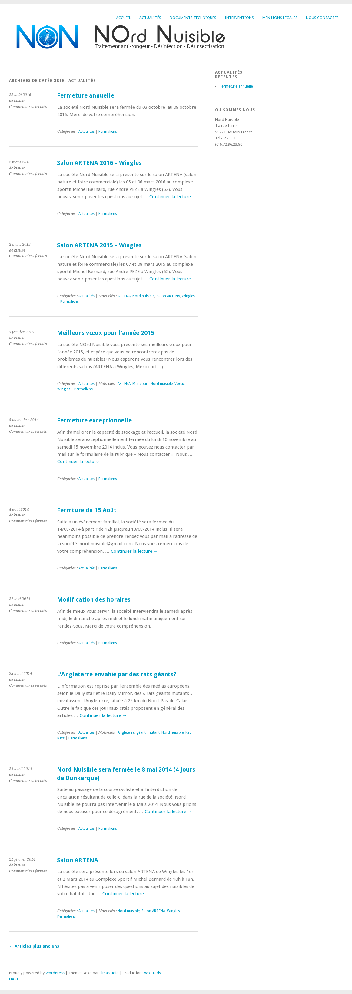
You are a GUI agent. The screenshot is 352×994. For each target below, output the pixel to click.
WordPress (55, 973)
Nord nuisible (143, 296)
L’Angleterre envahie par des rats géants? (116, 674)
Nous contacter (322, 17)
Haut (14, 979)
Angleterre (126, 732)
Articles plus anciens (34, 946)
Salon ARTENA (168, 296)
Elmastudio (109, 973)
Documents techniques (193, 17)
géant (141, 732)
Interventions (239, 17)
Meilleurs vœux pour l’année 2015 (105, 332)
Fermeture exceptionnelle (94, 420)
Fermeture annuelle (85, 95)
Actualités (150, 17)
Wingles (188, 296)
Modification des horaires (94, 599)
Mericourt (140, 384)
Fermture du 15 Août (87, 510)
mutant (154, 732)
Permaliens (107, 131)
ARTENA (124, 296)
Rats (61, 738)
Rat (188, 732)
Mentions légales (279, 17)
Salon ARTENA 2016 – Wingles (99, 162)
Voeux (179, 384)
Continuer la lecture (173, 196)
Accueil (123, 17)
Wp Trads (152, 973)
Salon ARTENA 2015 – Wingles (99, 245)
